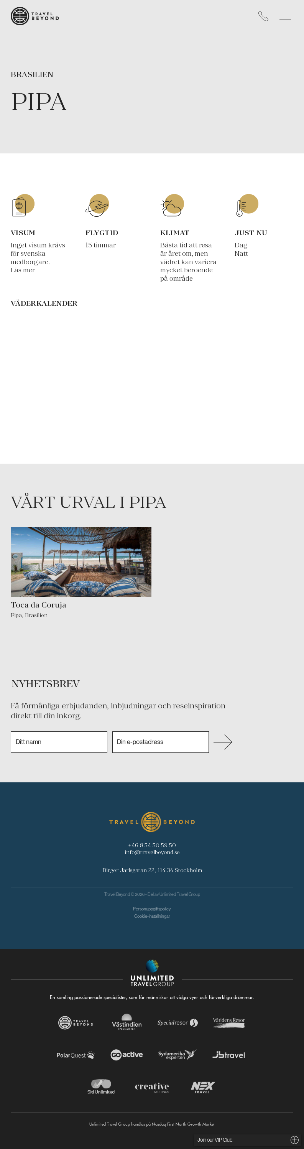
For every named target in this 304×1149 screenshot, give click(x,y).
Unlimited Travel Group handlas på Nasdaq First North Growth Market (152, 1124)
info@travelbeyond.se (152, 852)
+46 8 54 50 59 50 (152, 845)
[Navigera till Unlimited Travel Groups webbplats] (152, 973)
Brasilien (32, 74)
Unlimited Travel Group (179, 894)
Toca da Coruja (38, 604)
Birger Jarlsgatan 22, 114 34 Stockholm (152, 870)
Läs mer (23, 270)
